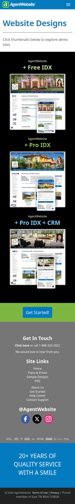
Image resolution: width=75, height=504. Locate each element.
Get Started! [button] (37, 312)
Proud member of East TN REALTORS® (43, 495)
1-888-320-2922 (49, 345)
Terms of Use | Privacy (45, 492)
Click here (22, 345)
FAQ (37, 381)
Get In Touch (37, 338)
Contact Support (37, 400)
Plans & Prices (37, 373)
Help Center (37, 396)
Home (37, 369)
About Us (37, 387)
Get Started (37, 392)
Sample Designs (37, 377)
